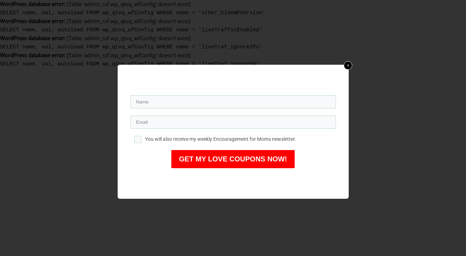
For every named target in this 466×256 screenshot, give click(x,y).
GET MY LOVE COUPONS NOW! (233, 159)
